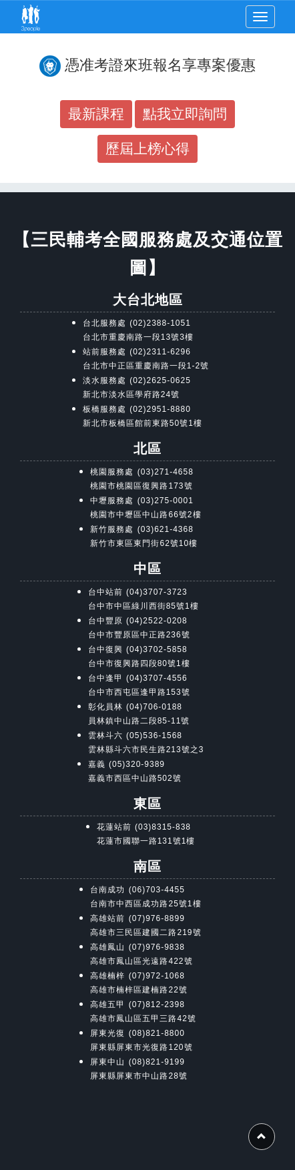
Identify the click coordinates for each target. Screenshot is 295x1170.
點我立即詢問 (185, 113)
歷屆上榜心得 (147, 148)
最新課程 (96, 113)
